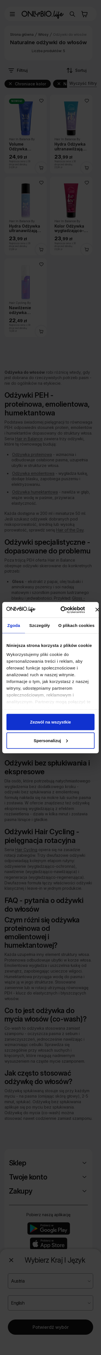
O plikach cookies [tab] (76, 625)
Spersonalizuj (51, 740)
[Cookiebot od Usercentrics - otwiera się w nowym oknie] (63, 609)
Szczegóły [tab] (39, 625)
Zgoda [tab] (13, 625)
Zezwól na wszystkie (50, 722)
